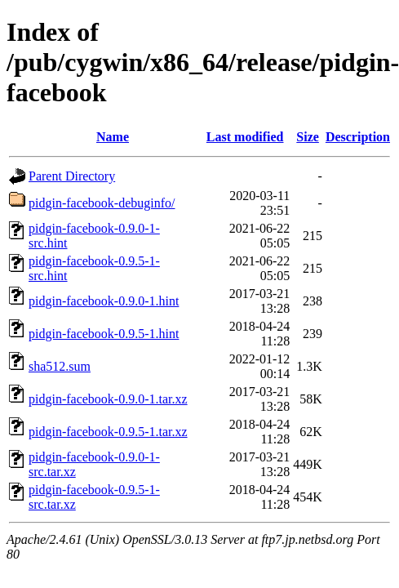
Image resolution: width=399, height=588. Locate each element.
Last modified (245, 137)
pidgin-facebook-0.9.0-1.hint (104, 301)
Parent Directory (72, 176)
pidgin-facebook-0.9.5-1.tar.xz (108, 432)
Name (112, 137)
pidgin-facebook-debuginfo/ (102, 203)
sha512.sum (60, 366)
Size (307, 137)
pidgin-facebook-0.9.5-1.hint (104, 334)
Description (358, 137)
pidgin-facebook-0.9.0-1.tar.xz (108, 399)
